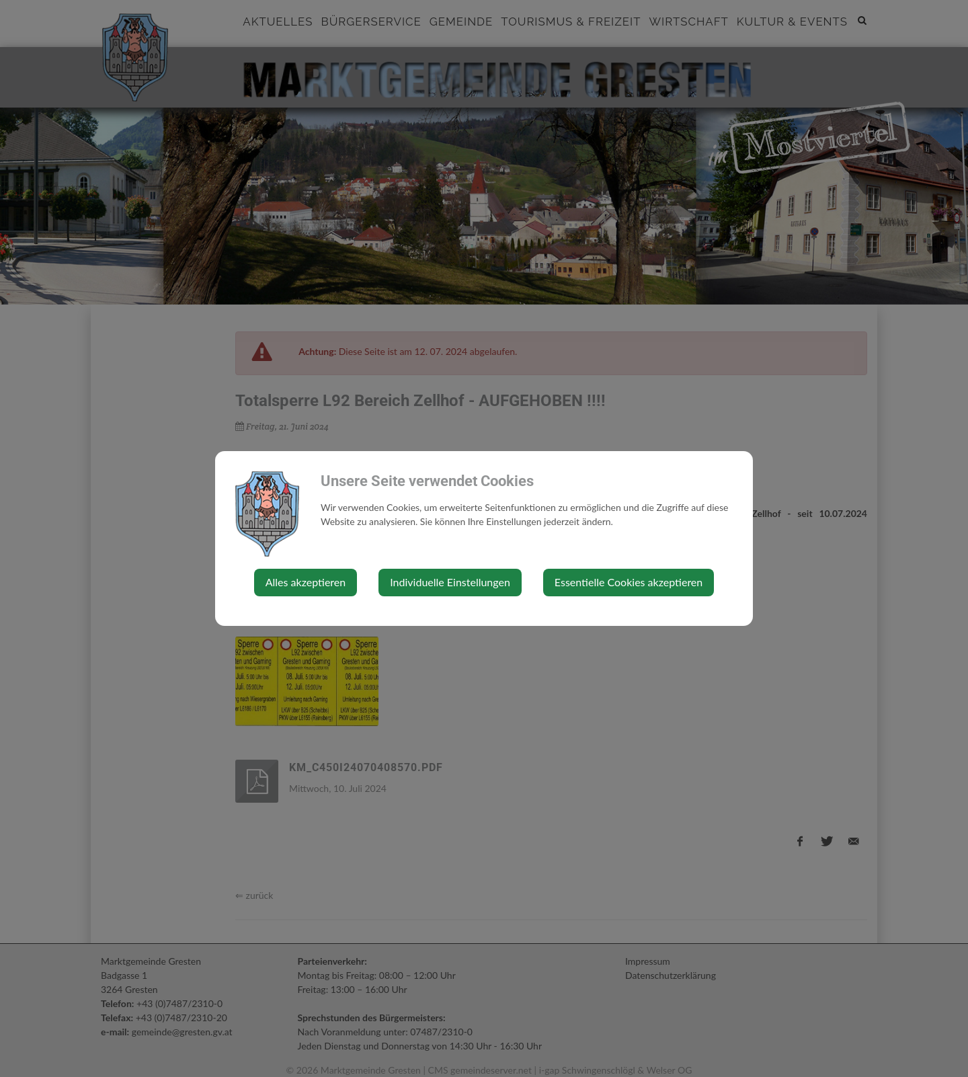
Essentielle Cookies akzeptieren (628, 581)
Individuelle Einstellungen (450, 581)
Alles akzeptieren (306, 581)
